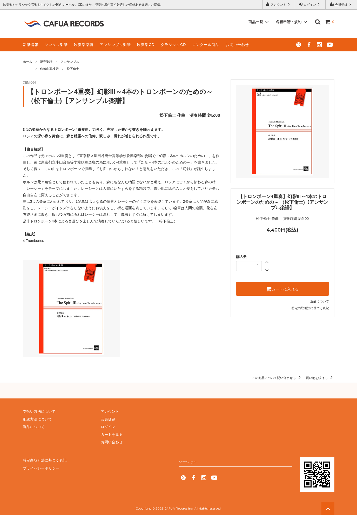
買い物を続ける (320, 378)
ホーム (27, 62)
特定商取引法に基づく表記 (310, 308)
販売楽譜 (46, 62)
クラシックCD (173, 45)
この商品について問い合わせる (277, 378)
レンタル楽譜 (56, 45)
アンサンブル (69, 62)
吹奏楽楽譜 (83, 45)
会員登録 (341, 4)
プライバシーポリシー (41, 468)
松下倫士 (73, 69)
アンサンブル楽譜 (115, 45)
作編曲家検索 (49, 69)
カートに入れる (282, 289)
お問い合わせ (237, 45)
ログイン (310, 4)
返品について (319, 301)
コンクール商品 (205, 45)
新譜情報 (30, 45)
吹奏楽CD (145, 45)
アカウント (278, 4)
